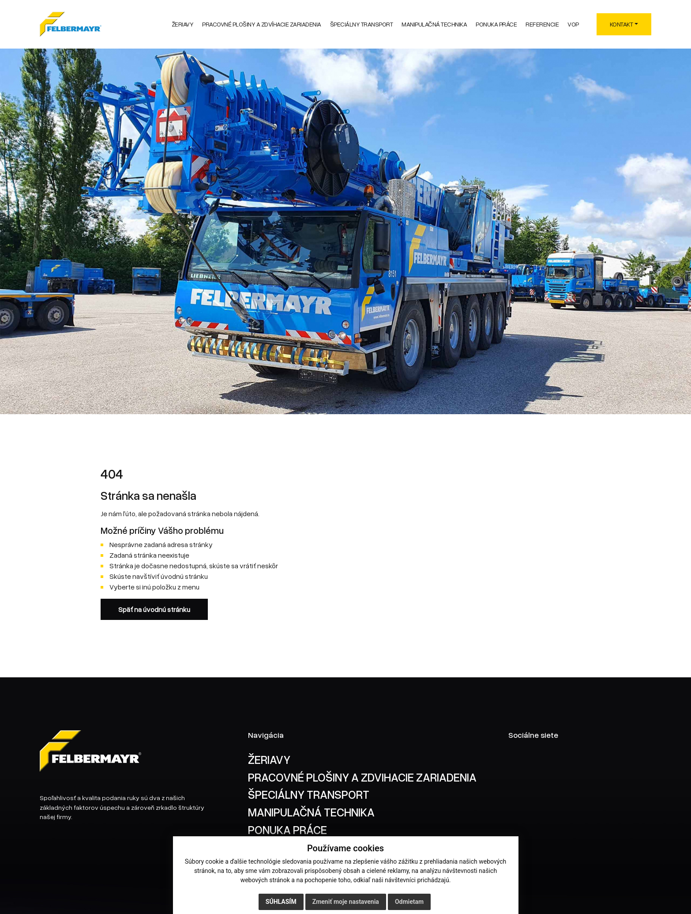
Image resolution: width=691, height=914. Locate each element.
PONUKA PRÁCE (287, 829)
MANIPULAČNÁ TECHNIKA (311, 811)
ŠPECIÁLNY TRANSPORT (308, 794)
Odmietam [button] (409, 901)
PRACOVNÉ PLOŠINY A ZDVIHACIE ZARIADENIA (362, 777)
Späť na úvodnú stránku (154, 609)
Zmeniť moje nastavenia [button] (345, 901)
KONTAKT (621, 24)
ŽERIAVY (269, 759)
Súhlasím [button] (281, 901)
